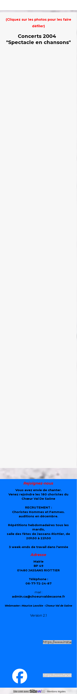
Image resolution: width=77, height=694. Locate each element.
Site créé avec (29, 691)
